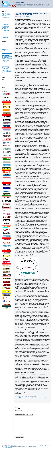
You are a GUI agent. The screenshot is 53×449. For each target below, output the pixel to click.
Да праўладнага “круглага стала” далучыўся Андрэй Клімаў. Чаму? (6, 66)
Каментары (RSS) (48, 445)
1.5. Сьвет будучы (22, 397)
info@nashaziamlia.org (8, 447)
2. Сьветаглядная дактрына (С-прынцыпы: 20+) (6, 19)
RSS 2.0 (19, 398)
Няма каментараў (26, 16)
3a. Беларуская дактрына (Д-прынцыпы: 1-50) (5, 23)
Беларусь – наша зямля (9, 4)
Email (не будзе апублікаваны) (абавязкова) (24, 414)
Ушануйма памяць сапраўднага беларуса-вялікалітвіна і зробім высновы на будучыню (7, 57)
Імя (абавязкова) (18, 410)
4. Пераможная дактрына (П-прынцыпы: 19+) (5, 36)
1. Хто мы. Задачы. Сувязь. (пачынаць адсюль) (6, 14)
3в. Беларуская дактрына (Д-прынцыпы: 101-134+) (6, 31)
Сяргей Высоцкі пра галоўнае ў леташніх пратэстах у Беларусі (6, 61)
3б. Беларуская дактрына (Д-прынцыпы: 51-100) (6, 27)
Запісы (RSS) (41, 445)
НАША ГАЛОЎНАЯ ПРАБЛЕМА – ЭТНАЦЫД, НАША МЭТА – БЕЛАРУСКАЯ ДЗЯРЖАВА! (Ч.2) (31, 14)
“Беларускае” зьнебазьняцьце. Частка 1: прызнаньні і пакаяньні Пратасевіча (7, 51)
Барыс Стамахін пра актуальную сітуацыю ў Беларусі (7, 71)
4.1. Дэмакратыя (29, 397)
